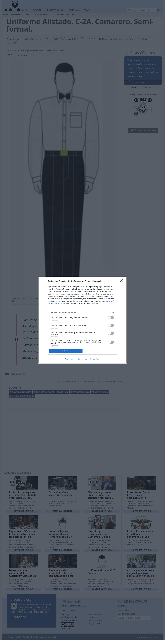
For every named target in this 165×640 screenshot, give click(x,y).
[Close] (122, 281)
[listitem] (82, 312)
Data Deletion (69, 359)
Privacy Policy (95, 359)
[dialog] (82, 320)
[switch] (111, 317)
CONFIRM (66, 351)
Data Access (82, 359)
